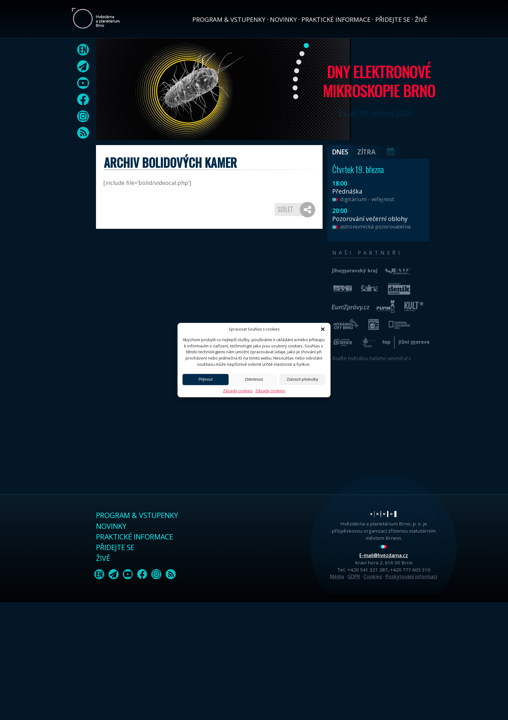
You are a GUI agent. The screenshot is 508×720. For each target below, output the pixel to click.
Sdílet (285, 209)
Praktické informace (336, 19)
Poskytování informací (411, 576)
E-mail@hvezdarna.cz (383, 555)
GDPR (353, 576)
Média (337, 576)
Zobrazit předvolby (302, 379)
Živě (421, 19)
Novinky (283, 19)
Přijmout (206, 379)
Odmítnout (254, 379)
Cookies (372, 576)
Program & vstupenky (228, 19)
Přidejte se (392, 19)
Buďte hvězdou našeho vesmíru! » (371, 358)
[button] (322, 329)
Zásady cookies (238, 390)
